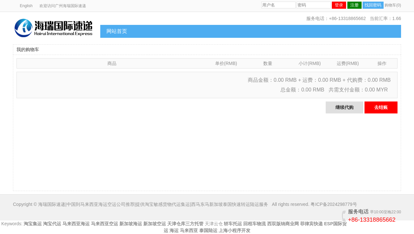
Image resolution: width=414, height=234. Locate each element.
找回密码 (373, 5)
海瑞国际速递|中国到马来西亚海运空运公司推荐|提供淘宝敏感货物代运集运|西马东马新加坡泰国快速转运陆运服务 (153, 204)
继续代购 (344, 107)
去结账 (381, 107)
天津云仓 (214, 223)
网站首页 (116, 31)
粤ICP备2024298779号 (333, 204)
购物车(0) (393, 5)
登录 (339, 5)
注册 (354, 5)
